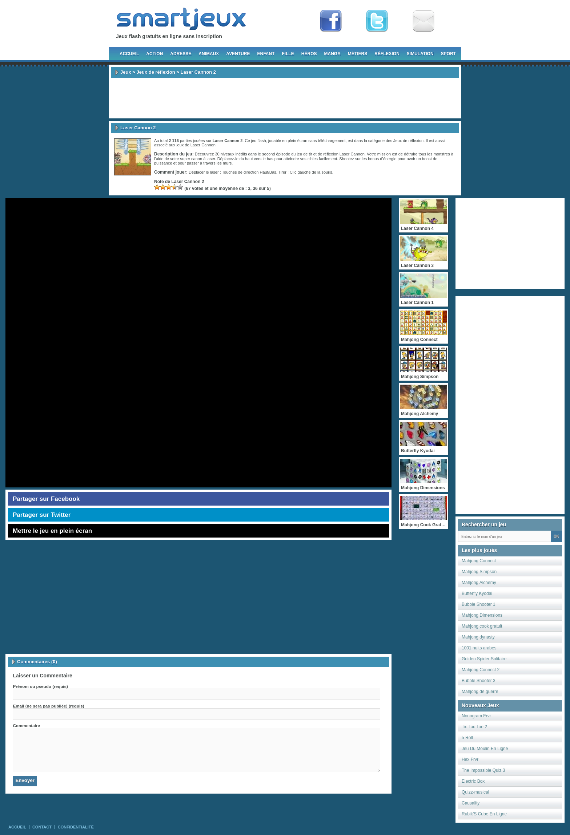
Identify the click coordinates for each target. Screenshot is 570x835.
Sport (448, 53)
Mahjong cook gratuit (482, 626)
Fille (288, 53)
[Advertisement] (285, 98)
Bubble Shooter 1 (478, 604)
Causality (470, 803)
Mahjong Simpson (479, 571)
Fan (330, 21)
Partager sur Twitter (42, 514)
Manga (332, 53)
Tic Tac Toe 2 (474, 726)
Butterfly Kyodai (477, 593)
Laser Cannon (203, 145)
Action (154, 53)
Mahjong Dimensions (482, 615)
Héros (309, 53)
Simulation (420, 53)
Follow (377, 21)
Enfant (265, 53)
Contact (42, 827)
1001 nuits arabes (479, 647)
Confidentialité (76, 827)
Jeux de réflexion (155, 72)
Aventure (238, 53)
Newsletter (423, 21)
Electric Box (473, 781)
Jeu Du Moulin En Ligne (485, 748)
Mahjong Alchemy (479, 582)
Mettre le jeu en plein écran (52, 530)
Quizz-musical (475, 792)
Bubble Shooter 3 (478, 680)
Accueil (129, 53)
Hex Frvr (470, 759)
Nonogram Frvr (476, 715)
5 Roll (467, 737)
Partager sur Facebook (46, 498)
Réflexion (387, 53)
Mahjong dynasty (478, 637)
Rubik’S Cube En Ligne (484, 813)
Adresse (180, 53)
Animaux (208, 53)
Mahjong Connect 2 (480, 669)
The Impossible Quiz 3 (483, 770)
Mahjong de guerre (480, 691)
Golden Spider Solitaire (484, 658)
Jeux (125, 72)
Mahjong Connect (479, 560)
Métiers (357, 53)
